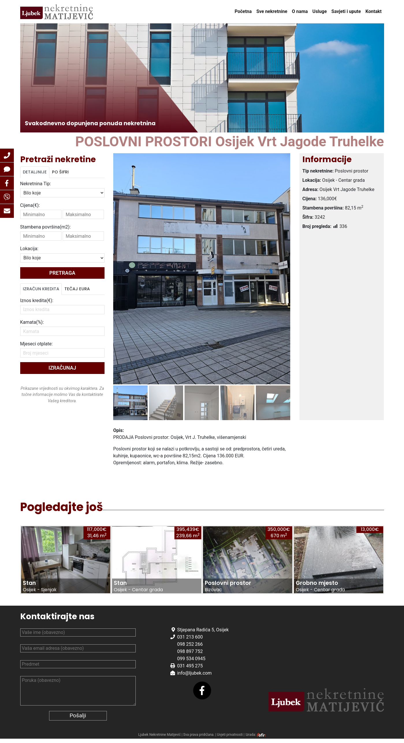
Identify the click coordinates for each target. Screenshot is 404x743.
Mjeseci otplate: (36, 344)
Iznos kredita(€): (36, 300)
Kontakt (374, 11)
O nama (300, 11)
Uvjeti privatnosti (230, 739)
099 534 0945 (191, 663)
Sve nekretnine (271, 11)
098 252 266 (190, 648)
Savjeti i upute (346, 11)
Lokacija (29, 248)
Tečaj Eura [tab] (77, 289)
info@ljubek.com (194, 677)
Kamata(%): (32, 322)
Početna (243, 11)
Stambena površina (45, 227)
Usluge (319, 11)
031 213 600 (190, 641)
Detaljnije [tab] (35, 172)
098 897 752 (190, 655)
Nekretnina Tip (35, 183)
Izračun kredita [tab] (41, 289)
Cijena (30, 205)
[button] (7, 155)
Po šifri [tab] (60, 172)
